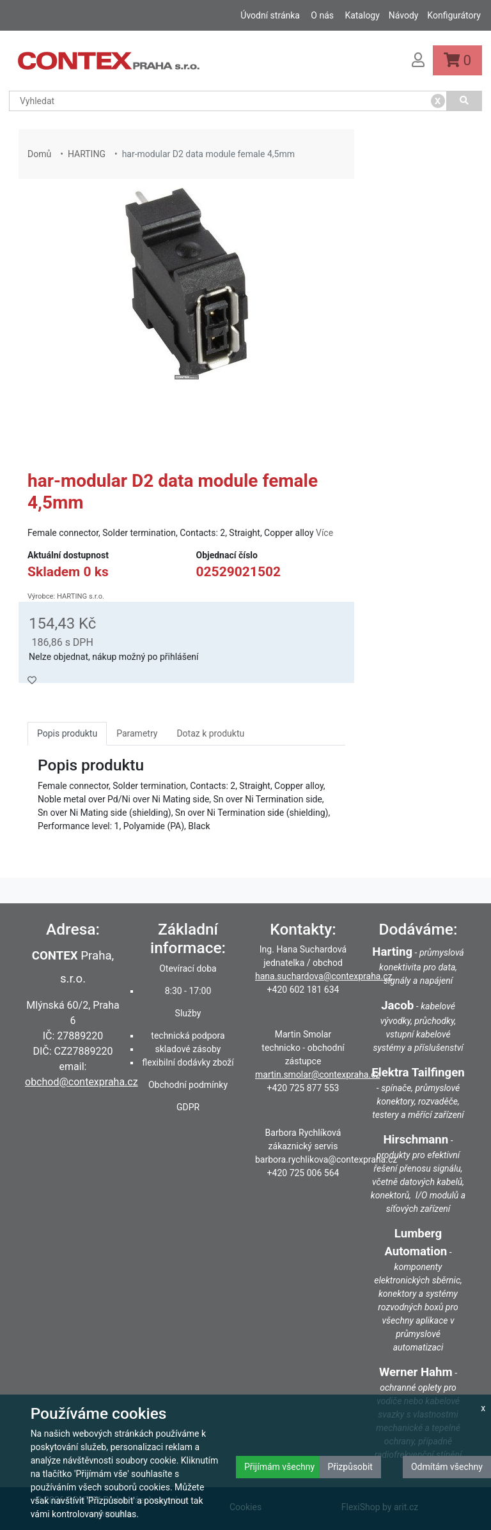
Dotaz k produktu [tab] (210, 733)
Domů (39, 154)
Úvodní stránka (270, 15)
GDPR (187, 1107)
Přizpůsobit (350, 1467)
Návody (404, 15)
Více (324, 533)
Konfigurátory (454, 15)
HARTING (86, 154)
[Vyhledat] (465, 101)
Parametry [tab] (136, 733)
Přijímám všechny (279, 1467)
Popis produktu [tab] (67, 733)
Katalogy (362, 15)
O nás (322, 15)
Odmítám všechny (447, 1467)
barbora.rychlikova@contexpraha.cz (326, 1159)
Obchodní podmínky (188, 1085)
